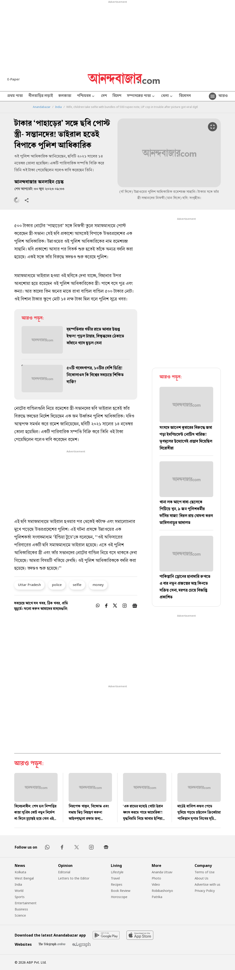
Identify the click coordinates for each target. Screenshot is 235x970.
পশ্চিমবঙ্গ (86, 96)
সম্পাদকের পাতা (141, 96)
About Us (201, 878)
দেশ (104, 96)
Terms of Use (205, 872)
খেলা (167, 96)
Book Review (120, 890)
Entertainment (25, 903)
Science (20, 915)
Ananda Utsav (162, 872)
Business (21, 909)
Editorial (64, 872)
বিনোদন (185, 96)
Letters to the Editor (73, 878)
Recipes (116, 884)
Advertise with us (207, 884)
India (58, 107)
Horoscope (119, 897)
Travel (115, 878)
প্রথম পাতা (15, 96)
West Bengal (24, 878)
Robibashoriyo (162, 890)
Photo (156, 878)
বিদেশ (116, 96)
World (19, 890)
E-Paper (13, 79)
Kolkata (20, 872)
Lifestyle (117, 872)
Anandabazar (41, 107)
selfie (77, 584)
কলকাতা (64, 96)
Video (156, 884)
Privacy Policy (205, 890)
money (98, 584)
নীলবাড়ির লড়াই (40, 96)
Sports (20, 897)
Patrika (157, 897)
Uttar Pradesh (29, 584)
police (57, 584)
